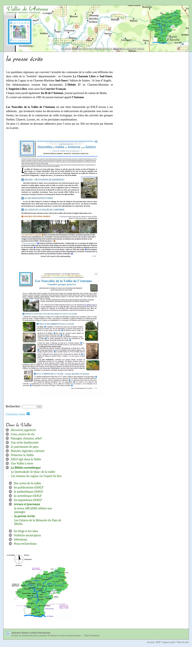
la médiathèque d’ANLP (28, 491)
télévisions (20, 539)
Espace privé (169, 642)
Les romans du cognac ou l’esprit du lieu (36, 476)
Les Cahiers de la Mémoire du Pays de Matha (37, 522)
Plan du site (183, 642)
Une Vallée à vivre (22, 463)
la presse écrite (24, 516)
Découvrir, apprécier (23, 430)
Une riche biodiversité (25, 442)
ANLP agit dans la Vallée (26, 459)
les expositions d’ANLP (28, 500)
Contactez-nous (18, 414)
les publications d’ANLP (28, 487)
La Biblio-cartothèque (26, 467)
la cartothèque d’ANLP (28, 496)
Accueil (150, 642)
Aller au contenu (147, 3)
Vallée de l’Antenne (27, 9)
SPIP (158, 642)
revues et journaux (27, 504)
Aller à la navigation (174, 3)
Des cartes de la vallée (27, 483)
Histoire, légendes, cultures (27, 451)
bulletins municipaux (27, 535)
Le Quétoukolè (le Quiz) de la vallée (33, 472)
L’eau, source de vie (23, 434)
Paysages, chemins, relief (26, 438)
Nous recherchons (25, 543)
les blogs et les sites (26, 531)
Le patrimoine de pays (24, 447)
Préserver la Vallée (22, 455)
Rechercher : (14, 406)
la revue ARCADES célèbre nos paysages (33, 510)
